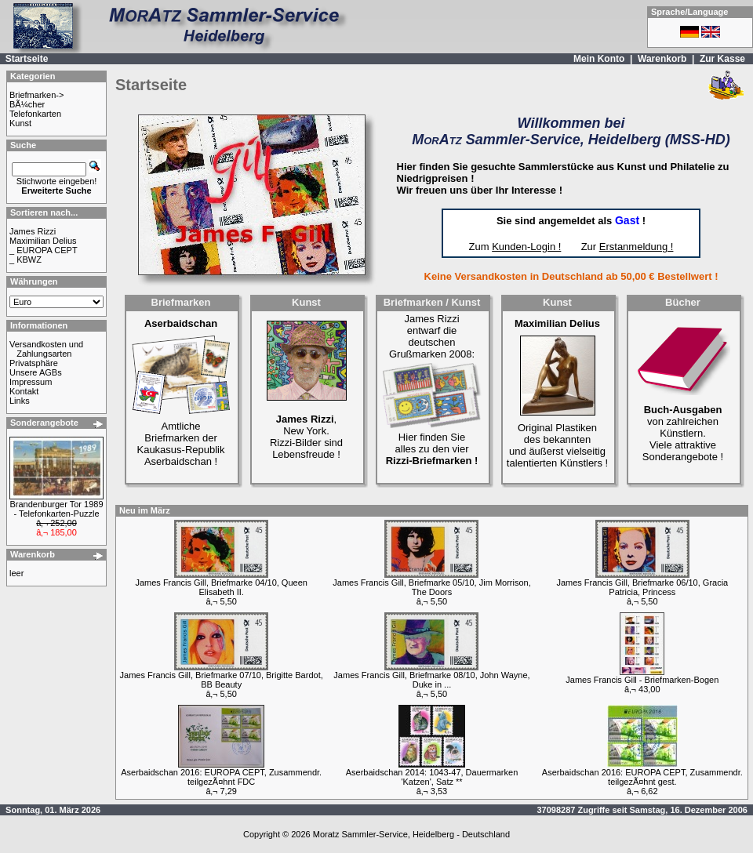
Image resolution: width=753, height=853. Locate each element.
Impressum (30, 382)
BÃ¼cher (27, 104)
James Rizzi (32, 231)
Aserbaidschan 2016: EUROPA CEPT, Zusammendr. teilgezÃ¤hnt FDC (221, 777)
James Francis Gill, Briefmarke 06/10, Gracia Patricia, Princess (642, 587)
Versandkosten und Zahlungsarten (46, 348)
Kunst (20, 123)
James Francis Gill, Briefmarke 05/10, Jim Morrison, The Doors (431, 587)
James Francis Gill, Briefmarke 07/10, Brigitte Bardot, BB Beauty (221, 679)
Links (19, 400)
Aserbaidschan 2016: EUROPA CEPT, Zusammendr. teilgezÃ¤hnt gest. (642, 777)
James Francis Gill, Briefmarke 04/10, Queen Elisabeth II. (221, 587)
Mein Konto (598, 58)
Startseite (27, 58)
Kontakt (23, 391)
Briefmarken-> (36, 95)
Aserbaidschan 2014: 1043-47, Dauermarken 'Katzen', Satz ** (432, 777)
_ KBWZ (25, 259)
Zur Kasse (722, 58)
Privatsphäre (33, 363)
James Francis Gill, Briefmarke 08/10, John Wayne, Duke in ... (431, 679)
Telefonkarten (35, 113)
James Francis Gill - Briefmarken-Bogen (642, 679)
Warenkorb (662, 58)
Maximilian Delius (43, 240)
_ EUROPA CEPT (43, 250)
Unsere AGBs (35, 372)
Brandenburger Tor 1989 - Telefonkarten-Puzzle (56, 508)
